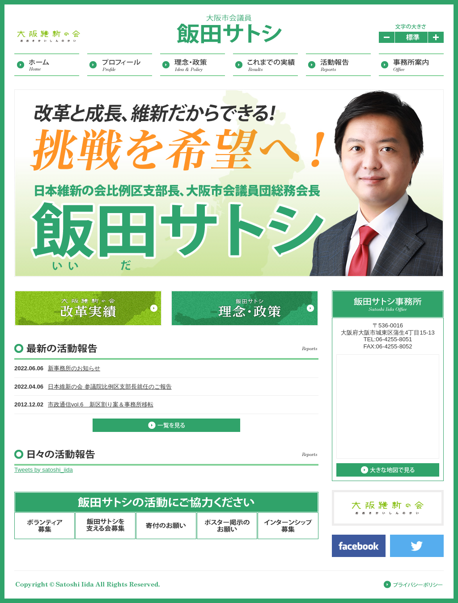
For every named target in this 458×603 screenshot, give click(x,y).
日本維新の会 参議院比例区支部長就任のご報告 (110, 386)
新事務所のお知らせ (74, 368)
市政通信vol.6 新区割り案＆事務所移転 (100, 404)
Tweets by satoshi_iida (43, 469)
